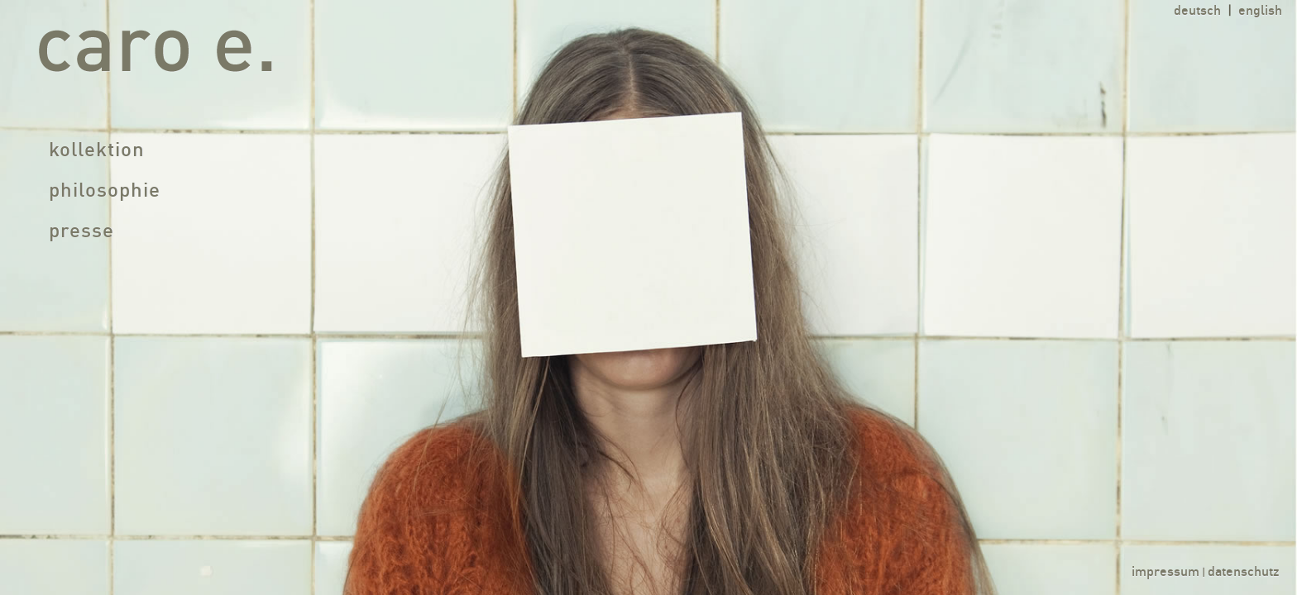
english (1260, 11)
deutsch (1197, 11)
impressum (1165, 572)
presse (81, 232)
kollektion (97, 151)
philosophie (104, 192)
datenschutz (1244, 572)
